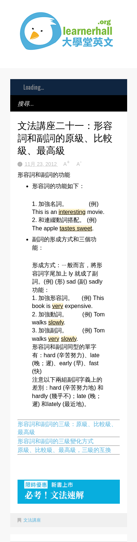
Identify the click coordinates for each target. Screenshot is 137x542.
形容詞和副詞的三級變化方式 (56, 441)
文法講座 (32, 520)
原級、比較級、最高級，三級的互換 (64, 450)
